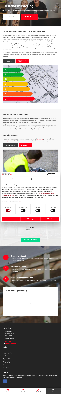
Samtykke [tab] (11, 179)
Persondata (6, 367)
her (20, 202)
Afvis (11, 219)
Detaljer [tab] (30, 179)
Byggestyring (6, 362)
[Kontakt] (11, 17)
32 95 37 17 (40, 139)
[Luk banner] (58, 174)
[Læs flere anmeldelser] (30, 240)
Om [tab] (50, 179)
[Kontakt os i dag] (10, 145)
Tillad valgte (30, 219)
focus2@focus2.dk (8, 141)
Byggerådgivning (7, 353)
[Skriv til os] (9, 61)
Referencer (6, 364)
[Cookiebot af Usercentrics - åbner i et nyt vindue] (47, 174)
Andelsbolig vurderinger (9, 350)
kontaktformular (27, 141)
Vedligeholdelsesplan (8, 356)
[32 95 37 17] (29, 17)
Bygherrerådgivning (8, 359)
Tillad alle (50, 219)
